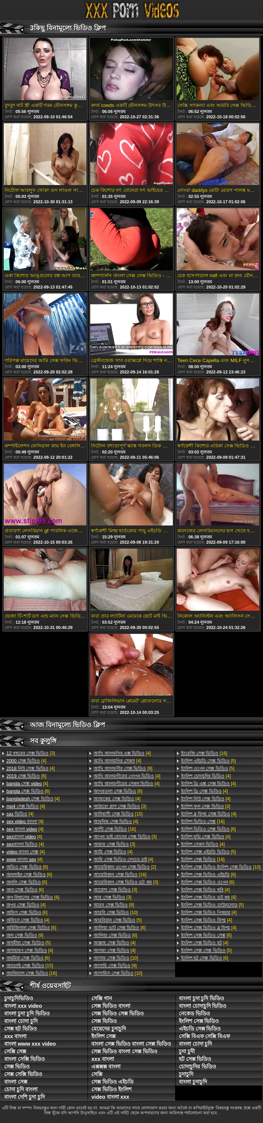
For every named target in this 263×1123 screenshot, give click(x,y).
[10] (116, 912)
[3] (30, 753)
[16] (31, 973)
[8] (114, 905)
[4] (26, 761)
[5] (28, 943)
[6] (26, 776)
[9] (25, 821)
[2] (125, 867)
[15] (29, 965)
